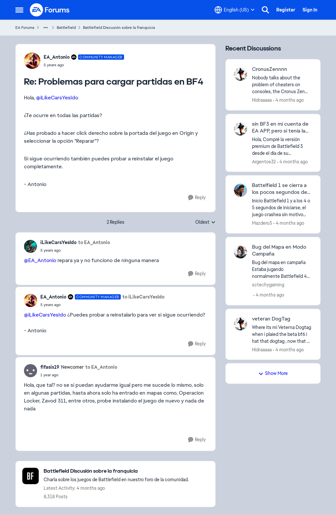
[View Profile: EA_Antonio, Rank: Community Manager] (32, 60)
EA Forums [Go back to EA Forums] (24, 27)
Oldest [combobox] (205, 222)
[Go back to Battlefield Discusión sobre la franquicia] (116, 471)
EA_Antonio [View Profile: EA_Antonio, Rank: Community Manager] (57, 57)
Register (285, 10)
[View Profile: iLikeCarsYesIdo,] (30, 246)
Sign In (310, 10)
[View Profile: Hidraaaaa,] (240, 74)
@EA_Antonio (40, 260)
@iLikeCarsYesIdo (57, 97)
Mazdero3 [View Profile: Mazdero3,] (262, 223)
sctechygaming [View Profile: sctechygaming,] (268, 285)
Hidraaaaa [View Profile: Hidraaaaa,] (262, 100)
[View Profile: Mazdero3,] (240, 190)
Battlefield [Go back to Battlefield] (66, 27)
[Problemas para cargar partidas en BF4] (84, 65)
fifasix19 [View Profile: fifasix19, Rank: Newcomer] (49, 367)
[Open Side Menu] (19, 10)
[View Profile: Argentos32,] (240, 128)
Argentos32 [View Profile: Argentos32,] (264, 161)
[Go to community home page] (50, 9)
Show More (273, 373)
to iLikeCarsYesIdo (143, 297)
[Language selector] (235, 9)
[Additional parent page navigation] (46, 27)
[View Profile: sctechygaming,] (240, 251)
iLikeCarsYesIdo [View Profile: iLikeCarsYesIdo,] (58, 242)
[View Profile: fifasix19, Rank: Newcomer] (30, 370)
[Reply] (197, 197)
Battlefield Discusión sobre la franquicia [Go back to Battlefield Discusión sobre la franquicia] (119, 27)
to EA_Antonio (94, 242)
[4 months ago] (288, 100)
